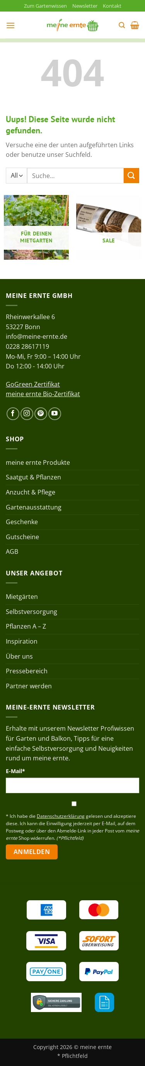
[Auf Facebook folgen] (13, 413)
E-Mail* (15, 771)
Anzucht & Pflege (30, 492)
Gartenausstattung (33, 507)
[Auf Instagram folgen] (26, 413)
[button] (10, 25)
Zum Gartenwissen (45, 5)
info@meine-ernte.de (36, 336)
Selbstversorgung (31, 611)
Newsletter (84, 5)
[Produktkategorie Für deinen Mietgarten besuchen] (36, 227)
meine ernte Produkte (38, 462)
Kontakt (112, 5)
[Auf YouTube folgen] (54, 413)
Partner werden (29, 686)
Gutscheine (22, 537)
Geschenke (22, 522)
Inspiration (22, 641)
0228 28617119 (27, 346)
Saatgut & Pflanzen (33, 477)
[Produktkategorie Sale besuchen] (108, 227)
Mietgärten (22, 596)
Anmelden (32, 851)
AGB (12, 551)
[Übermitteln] (131, 175)
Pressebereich (27, 671)
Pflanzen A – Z (26, 626)
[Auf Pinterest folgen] (40, 413)
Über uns (19, 656)
